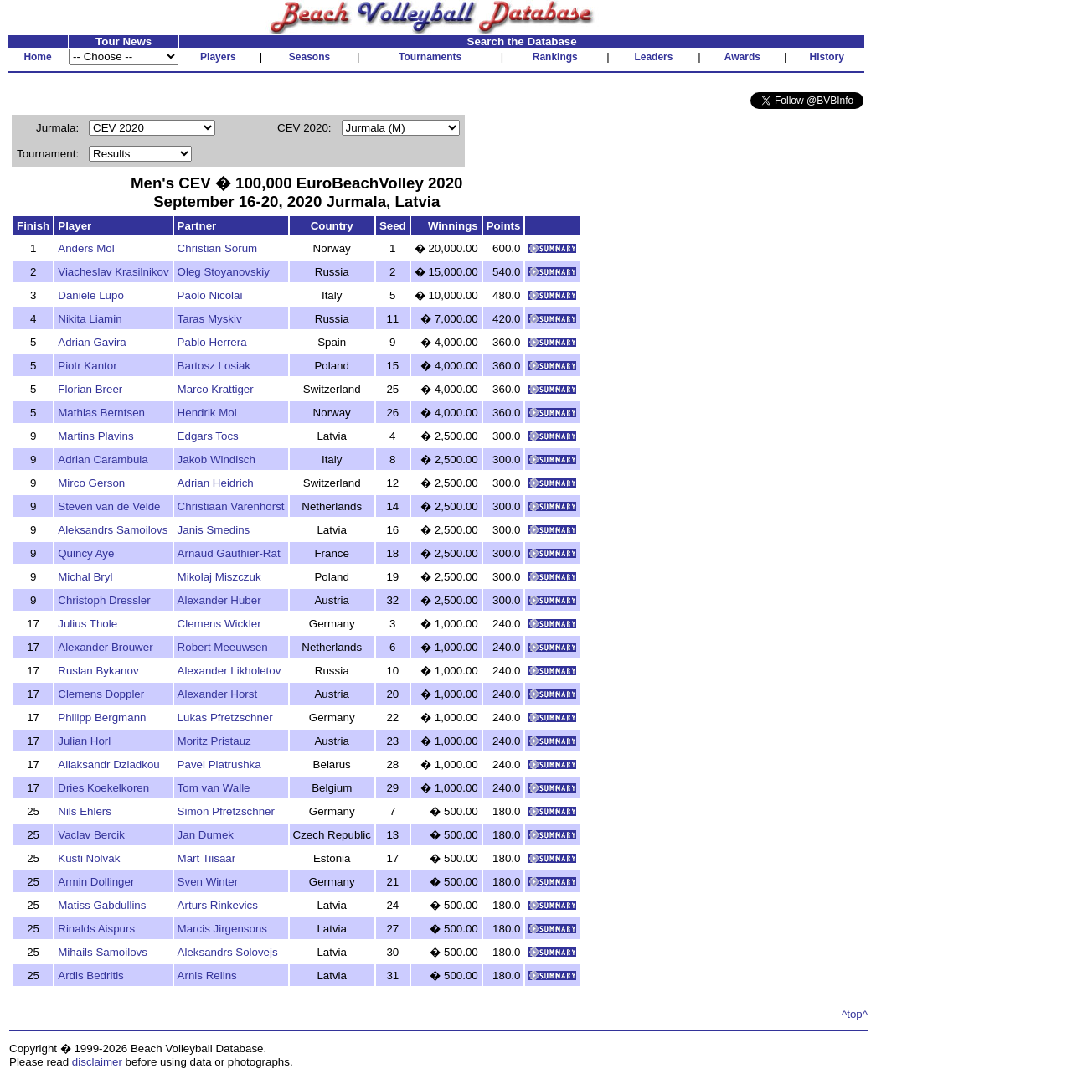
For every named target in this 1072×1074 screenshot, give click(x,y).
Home (37, 57)
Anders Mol (86, 248)
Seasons (309, 57)
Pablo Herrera (212, 342)
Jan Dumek (206, 835)
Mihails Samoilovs (102, 952)
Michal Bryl (85, 577)
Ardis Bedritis (91, 975)
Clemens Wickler (219, 623)
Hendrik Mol (207, 412)
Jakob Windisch (216, 459)
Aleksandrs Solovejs (228, 952)
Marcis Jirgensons (222, 928)
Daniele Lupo (91, 295)
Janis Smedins (214, 530)
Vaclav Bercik (91, 835)
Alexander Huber (219, 600)
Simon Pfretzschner (226, 811)
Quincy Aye (86, 553)
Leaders (653, 57)
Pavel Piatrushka (219, 764)
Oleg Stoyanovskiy (224, 272)
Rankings (555, 57)
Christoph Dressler (104, 600)
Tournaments (430, 57)
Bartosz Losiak (214, 365)
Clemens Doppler (101, 694)
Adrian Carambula (102, 459)
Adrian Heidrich (216, 483)
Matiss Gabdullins (102, 905)
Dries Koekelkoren (103, 788)
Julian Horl (84, 741)
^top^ (855, 1014)
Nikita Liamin (89, 318)
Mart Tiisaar (207, 858)
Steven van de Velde (109, 506)
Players (218, 57)
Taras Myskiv (210, 318)
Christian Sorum (218, 248)
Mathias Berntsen (101, 412)
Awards (742, 57)
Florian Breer (90, 389)
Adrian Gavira (92, 342)
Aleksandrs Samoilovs (113, 530)
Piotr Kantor (87, 365)
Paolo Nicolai (210, 295)
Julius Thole (87, 623)
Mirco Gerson (91, 483)
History (827, 57)
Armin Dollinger (96, 881)
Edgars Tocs (208, 436)
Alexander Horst (218, 694)
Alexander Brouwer (105, 647)
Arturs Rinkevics (218, 905)
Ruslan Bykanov (98, 670)
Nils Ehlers (84, 811)
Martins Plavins (95, 436)
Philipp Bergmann (102, 717)
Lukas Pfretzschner (225, 717)
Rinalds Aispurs (96, 928)
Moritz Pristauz (214, 741)
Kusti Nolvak (89, 858)
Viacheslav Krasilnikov (113, 272)
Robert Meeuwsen (223, 647)
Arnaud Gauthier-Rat (229, 553)
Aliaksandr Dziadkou (109, 764)
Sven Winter (208, 881)
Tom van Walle (214, 788)
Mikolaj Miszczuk (219, 577)
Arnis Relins (207, 975)
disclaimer (97, 1062)
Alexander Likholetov (229, 670)
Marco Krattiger (216, 389)
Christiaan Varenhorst (231, 506)
